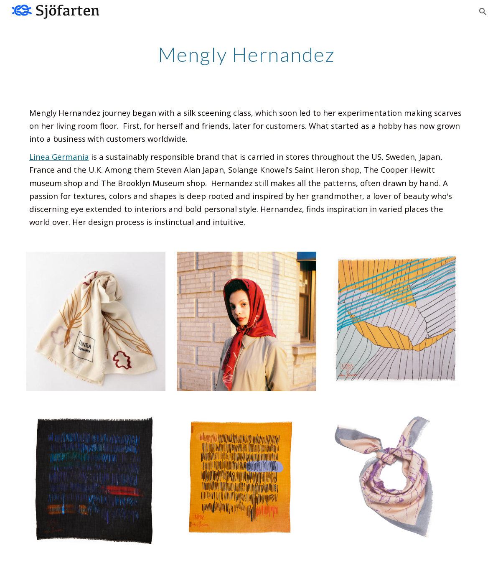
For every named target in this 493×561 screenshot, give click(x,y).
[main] (246, 52)
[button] (483, 12)
